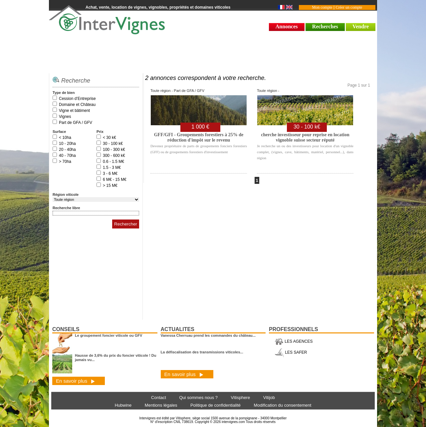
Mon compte (322, 7)
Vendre (360, 26)
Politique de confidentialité (215, 405)
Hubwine (123, 405)
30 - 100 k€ (113, 143)
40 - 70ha (67, 155)
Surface (59, 132)
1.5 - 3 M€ (112, 167)
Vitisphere (240, 397)
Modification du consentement (283, 405)
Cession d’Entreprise (77, 98)
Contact (158, 397)
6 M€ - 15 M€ (114, 179)
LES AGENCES (294, 341)
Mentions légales (161, 405)
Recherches (325, 26)
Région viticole (66, 195)
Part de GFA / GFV (75, 122)
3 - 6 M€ (110, 173)
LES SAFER (291, 352)
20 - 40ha (67, 149)
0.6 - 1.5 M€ (113, 161)
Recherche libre (66, 208)
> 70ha (65, 161)
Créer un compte (348, 7)
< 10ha (65, 137)
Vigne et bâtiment (74, 110)
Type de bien (64, 93)
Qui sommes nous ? (198, 397)
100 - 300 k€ (114, 149)
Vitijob (269, 397)
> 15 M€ (110, 185)
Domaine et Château (77, 104)
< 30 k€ (109, 137)
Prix (100, 132)
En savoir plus (75, 381)
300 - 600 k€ (114, 155)
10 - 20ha (67, 143)
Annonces (287, 26)
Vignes (65, 116)
